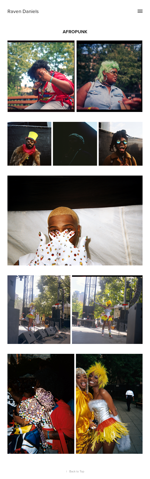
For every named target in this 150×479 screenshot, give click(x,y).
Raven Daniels (23, 11)
